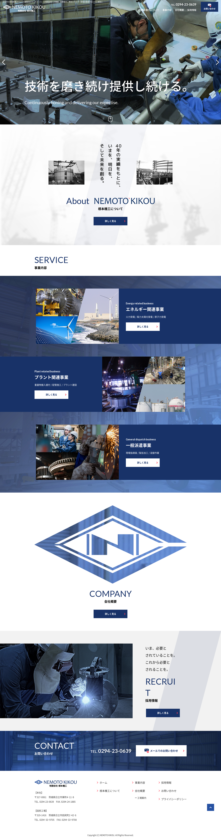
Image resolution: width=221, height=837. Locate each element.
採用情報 (191, 10)
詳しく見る (110, 221)
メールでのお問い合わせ (161, 751)
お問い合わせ (168, 791)
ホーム (103, 782)
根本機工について (150, 10)
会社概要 (179, 10)
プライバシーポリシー (174, 799)
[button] (5, 62)
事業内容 (167, 10)
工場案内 (141, 797)
